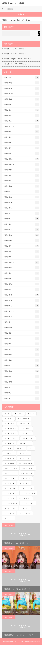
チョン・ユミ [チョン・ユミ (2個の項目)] (25, 478)
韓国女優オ (21, 131)
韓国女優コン (21, 197)
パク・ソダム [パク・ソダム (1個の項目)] (9, 498)
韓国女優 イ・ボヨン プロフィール (15, 54)
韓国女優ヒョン (21, 311)
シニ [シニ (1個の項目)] (31, 448)
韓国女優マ (21, 343)
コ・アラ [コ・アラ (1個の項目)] (8, 448)
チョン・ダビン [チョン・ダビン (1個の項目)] (26, 473)
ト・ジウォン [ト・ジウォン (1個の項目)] (24, 483)
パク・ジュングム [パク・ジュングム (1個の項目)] (11, 493)
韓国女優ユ (21, 365)
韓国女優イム (21, 121)
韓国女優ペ (21, 322)
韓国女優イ (21, 110)
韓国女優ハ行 (21, 300)
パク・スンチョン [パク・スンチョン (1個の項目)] (29, 493)
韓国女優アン (21, 104)
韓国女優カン (21, 153)
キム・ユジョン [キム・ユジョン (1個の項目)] (28, 438)
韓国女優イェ (21, 115)
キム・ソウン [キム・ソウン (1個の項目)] (24, 423)
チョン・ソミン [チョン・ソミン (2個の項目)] (10, 473)
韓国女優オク (21, 137)
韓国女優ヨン (21, 382)
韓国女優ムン (21, 354)
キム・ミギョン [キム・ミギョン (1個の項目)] (10, 433)
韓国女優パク (21, 305)
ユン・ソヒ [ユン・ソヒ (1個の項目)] (8, 518)
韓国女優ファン (21, 316)
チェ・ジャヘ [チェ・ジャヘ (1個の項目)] (9, 463)
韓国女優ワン (21, 398)
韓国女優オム (21, 142)
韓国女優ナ (21, 278)
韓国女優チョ (21, 256)
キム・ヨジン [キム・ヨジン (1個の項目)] (9, 443)
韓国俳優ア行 (21, 82)
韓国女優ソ (21, 218)
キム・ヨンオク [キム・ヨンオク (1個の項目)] (24, 443)
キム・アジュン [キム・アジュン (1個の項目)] (23, 418)
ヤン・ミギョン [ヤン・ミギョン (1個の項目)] (24, 513)
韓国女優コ (21, 191)
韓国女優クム (21, 186)
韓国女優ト (21, 273)
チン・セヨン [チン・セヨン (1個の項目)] (9, 483)
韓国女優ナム (21, 284)
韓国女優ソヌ (21, 224)
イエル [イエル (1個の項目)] (7, 413)
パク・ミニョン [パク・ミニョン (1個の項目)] (28, 503)
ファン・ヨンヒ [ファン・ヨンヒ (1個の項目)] (10, 508)
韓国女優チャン (21, 246)
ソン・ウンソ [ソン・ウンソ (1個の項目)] (24, 453)
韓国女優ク (21, 175)
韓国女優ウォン (21, 126)
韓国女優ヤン (21, 360)
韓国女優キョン (21, 164)
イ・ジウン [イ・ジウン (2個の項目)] (19, 413)
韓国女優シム (21, 208)
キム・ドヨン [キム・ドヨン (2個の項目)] (25, 428)
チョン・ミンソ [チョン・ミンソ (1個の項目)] (10, 478)
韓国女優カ (21, 148)
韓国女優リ (21, 387)
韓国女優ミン (21, 349)
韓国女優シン (21, 213)
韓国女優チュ (21, 251)
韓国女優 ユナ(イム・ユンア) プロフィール (18, 59)
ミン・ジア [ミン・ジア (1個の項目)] (25, 508)
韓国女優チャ (21, 240)
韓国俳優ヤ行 (21, 99)
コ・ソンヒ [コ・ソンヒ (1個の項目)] (20, 448)
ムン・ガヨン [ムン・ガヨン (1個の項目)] (9, 513)
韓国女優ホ (21, 333)
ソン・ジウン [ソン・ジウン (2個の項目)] (9, 458)
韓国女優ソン (21, 229)
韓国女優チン (21, 267)
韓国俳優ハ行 (21, 93)
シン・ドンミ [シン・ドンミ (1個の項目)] (9, 453)
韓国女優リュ (21, 392)
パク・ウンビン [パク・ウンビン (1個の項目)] (26, 488)
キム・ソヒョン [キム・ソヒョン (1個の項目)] (10, 428)
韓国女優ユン (21, 371)
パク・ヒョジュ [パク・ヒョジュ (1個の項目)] (24, 498)
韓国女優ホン (21, 338)
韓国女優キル (21, 169)
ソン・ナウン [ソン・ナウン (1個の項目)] (24, 458)
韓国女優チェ (21, 235)
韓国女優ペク (21, 327)
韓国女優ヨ (21, 376)
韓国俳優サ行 (21, 88)
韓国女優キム (21, 159)
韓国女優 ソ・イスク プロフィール (15, 64)
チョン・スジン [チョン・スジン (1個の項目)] (28, 468)
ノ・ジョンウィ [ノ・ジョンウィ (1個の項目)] (10, 488)
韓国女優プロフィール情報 (13, 3)
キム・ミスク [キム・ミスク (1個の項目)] (25, 433)
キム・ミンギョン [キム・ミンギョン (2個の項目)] (11, 438)
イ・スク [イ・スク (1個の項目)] (31, 413)
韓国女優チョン (21, 262)
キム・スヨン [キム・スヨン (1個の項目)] (9, 423)
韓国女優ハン (21, 295)
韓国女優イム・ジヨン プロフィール (15, 49)
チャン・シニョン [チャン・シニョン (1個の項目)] (11, 468)
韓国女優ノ (21, 289)
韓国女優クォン (21, 180)
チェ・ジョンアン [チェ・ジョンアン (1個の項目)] (25, 463)
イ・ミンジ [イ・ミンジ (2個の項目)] (8, 418)
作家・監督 (21, 77)
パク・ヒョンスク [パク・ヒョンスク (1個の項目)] (11, 503)
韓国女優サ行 (21, 202)
